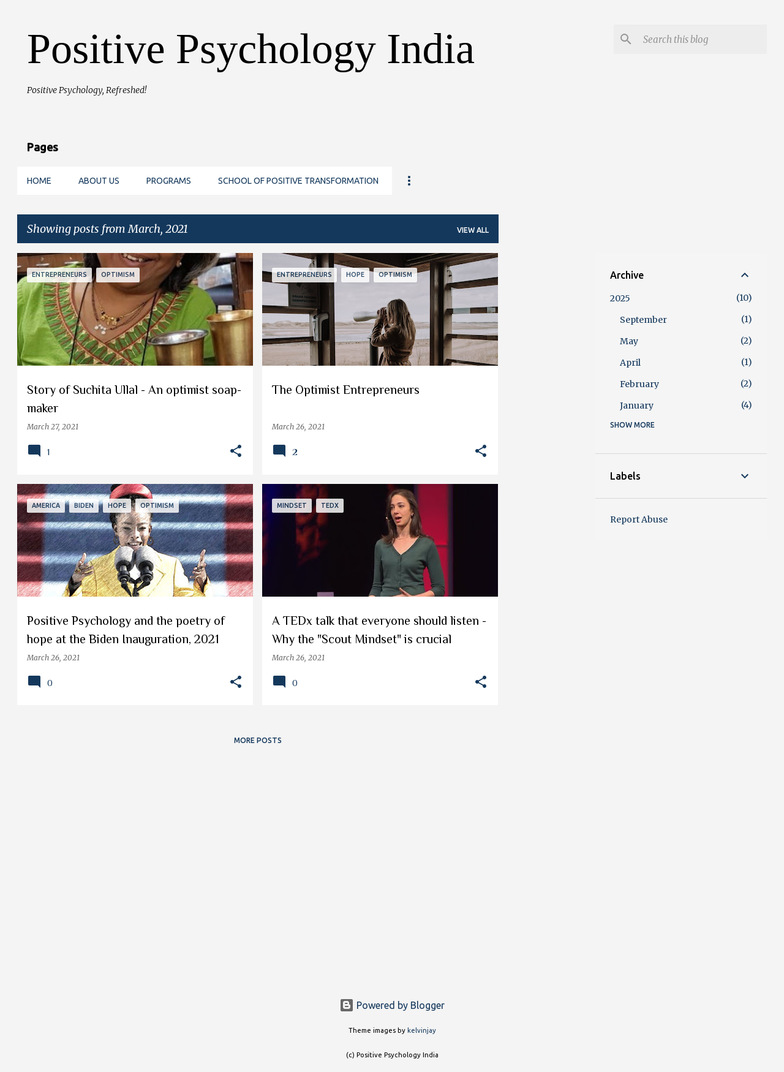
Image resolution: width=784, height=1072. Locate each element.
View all (473, 230)
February (639, 384)
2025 (620, 298)
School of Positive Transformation (298, 181)
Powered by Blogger (392, 1005)
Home (39, 181)
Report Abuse (639, 519)
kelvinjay (421, 1030)
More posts (258, 740)
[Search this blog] (702, 39)
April (630, 362)
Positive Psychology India (251, 48)
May (629, 341)
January (637, 405)
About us (98, 181)
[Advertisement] (547, 437)
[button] (235, 452)
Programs (168, 181)
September (643, 319)
